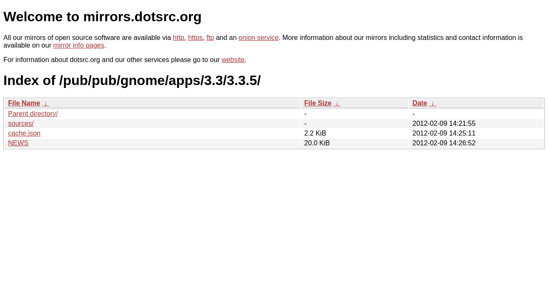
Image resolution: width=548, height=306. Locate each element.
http (178, 37)
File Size (318, 103)
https (195, 37)
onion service (258, 37)
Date (420, 103)
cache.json (24, 133)
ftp (210, 37)
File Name (24, 103)
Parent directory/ (33, 113)
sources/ (21, 123)
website (233, 59)
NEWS (18, 143)
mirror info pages (78, 45)
